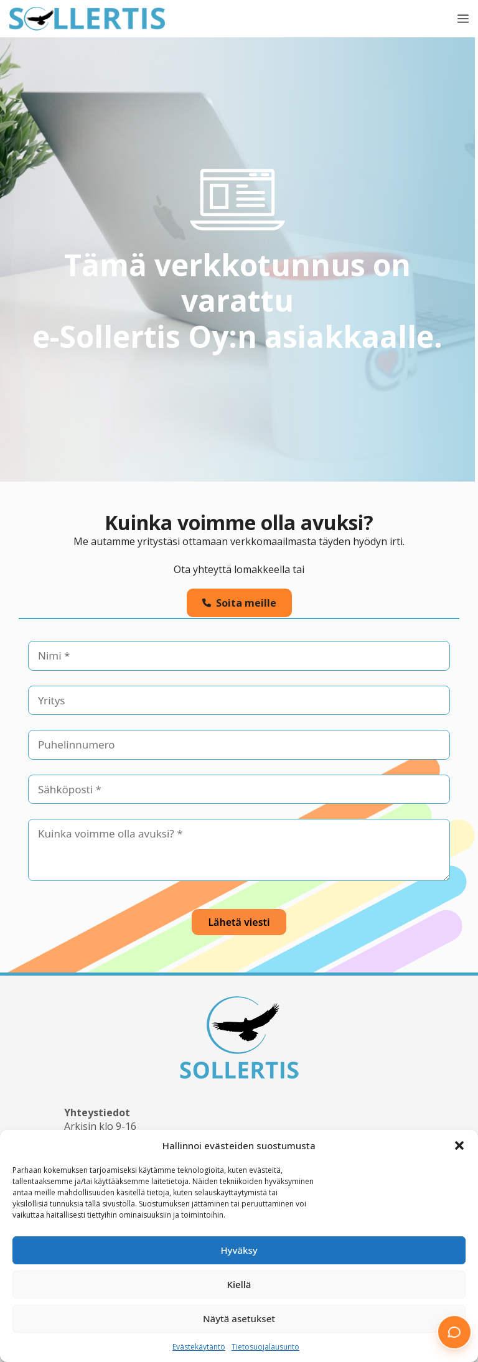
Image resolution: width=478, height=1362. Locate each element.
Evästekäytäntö (198, 1346)
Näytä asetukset (239, 1318)
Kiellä (239, 1284)
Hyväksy (238, 1250)
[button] (459, 1145)
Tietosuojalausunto (265, 1346)
